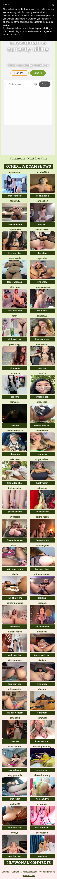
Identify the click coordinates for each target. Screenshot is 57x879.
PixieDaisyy (15, 344)
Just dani (42, 603)
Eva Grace (42, 804)
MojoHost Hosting (29, 872)
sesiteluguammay (42, 746)
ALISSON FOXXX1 (42, 229)
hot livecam (42, 483)
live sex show (42, 339)
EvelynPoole (42, 833)
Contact (15, 872)
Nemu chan (15, 172)
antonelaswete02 (42, 574)
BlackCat (42, 660)
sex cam (42, 598)
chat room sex (15, 196)
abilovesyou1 (42, 545)
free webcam (42, 511)
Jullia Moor (14, 287)
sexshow (42, 856)
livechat (15, 425)
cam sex (42, 368)
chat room (15, 799)
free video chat (14, 483)
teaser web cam (42, 655)
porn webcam (15, 511)
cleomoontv (42, 344)
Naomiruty (15, 201)
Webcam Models (47, 872)
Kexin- (15, 316)
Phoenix (42, 689)
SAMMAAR (42, 718)
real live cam (14, 856)
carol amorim (15, 746)
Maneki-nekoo (15, 631)
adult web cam (14, 339)
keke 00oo (15, 459)
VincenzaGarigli (42, 287)
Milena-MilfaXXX (15, 430)
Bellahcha (42, 631)
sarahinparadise (15, 603)
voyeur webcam (42, 425)
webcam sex (42, 397)
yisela (15, 574)
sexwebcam (42, 770)
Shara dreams (15, 660)
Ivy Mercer (14, 517)
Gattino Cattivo (15, 689)
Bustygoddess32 (42, 459)
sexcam (42, 224)
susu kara (42, 402)
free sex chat (14, 253)
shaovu (42, 373)
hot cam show (42, 569)
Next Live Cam (37, 158)
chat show (42, 253)
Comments (17, 158)
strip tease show (15, 569)
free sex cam (42, 540)
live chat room (42, 196)
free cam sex (14, 684)
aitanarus (42, 488)
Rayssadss (42, 258)
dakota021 (42, 316)
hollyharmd (42, 430)
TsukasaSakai (14, 488)
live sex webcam (15, 713)
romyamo (15, 402)
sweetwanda (15, 258)
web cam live (14, 655)
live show (42, 282)
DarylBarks (14, 718)
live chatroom (15, 598)
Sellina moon (42, 517)
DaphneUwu (15, 229)
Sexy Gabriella (15, 775)
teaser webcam (14, 282)
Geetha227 (15, 804)
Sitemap (6, 872)
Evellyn (14, 833)
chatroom (15, 454)
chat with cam (15, 310)
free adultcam (15, 224)
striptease (42, 310)
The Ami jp (15, 373)
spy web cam (14, 770)
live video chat (42, 626)
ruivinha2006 (42, 172)
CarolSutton (42, 201)
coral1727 (15, 545)
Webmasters (29, 875)
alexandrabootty (42, 775)
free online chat (15, 540)
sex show (42, 454)
